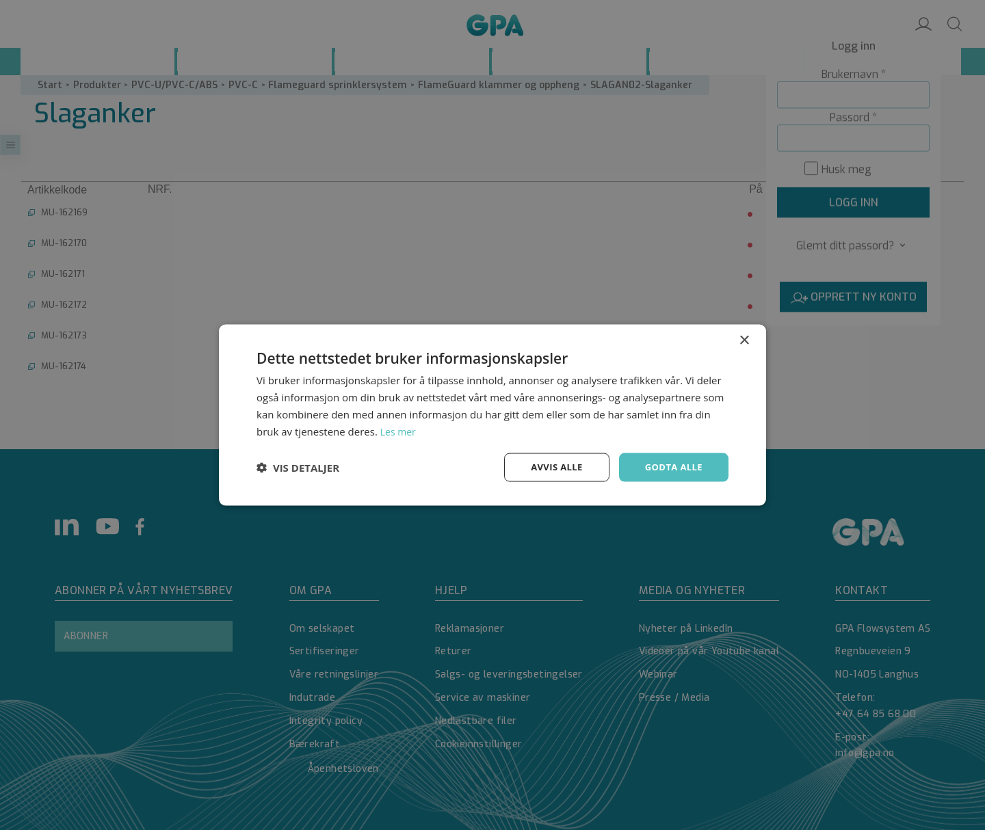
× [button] (744, 339)
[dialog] (492, 415)
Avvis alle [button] (550, 466)
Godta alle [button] (671, 466)
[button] (298, 467)
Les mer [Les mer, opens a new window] (399, 430)
